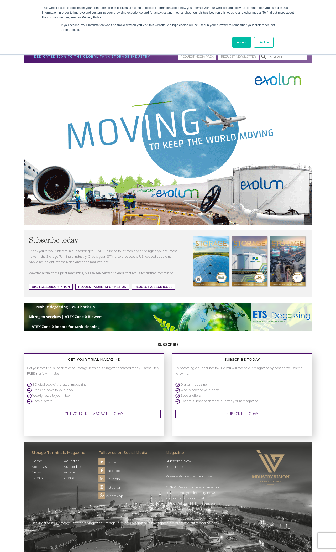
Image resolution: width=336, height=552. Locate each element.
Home (37, 461)
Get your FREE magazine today (94, 414)
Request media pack (197, 56)
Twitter (108, 462)
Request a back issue (153, 287)
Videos (69, 472)
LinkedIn (109, 479)
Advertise (72, 461)
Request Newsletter (238, 56)
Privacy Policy (177, 476)
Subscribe (72, 467)
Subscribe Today (242, 414)
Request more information (102, 287)
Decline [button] (264, 42)
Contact (71, 478)
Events (37, 478)
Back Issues (175, 467)
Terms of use (201, 476)
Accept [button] (241, 42)
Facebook (110, 470)
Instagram (110, 487)
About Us (39, 467)
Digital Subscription (51, 287)
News (36, 472)
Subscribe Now (178, 461)
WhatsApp (110, 496)
